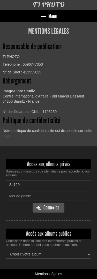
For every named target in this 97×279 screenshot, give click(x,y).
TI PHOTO (48, 5)
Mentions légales (48, 274)
